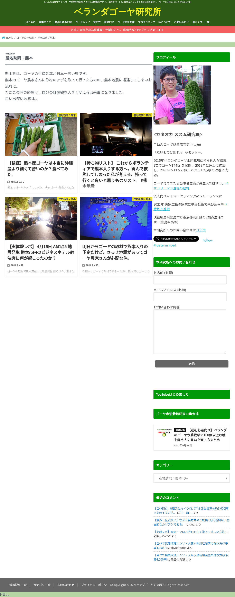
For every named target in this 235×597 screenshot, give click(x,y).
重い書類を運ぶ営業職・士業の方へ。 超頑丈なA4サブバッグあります (119, 30)
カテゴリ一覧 (41, 585)
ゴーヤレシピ (82, 22)
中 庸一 (186, 513)
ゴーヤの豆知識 (125, 22)
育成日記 (109, 22)
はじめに (30, 22)
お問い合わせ (181, 22)
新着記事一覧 (18, 585)
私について (164, 22)
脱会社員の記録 (63, 22)
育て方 (97, 22)
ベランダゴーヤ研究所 (117, 11)
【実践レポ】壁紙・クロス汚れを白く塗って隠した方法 (189, 532)
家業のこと (45, 22)
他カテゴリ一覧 (200, 22)
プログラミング (146, 22)
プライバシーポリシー (95, 585)
